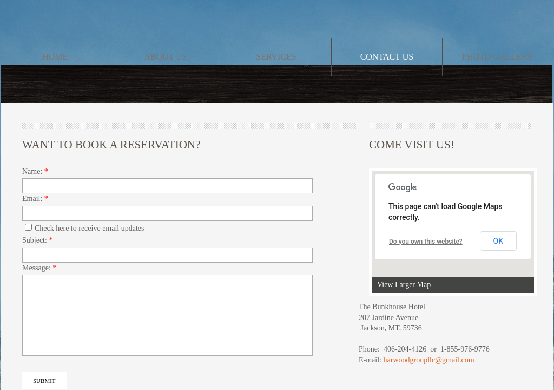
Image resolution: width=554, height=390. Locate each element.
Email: (35, 198)
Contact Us (386, 56)
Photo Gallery (497, 56)
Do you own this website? (426, 241)
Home (55, 56)
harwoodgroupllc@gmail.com (429, 360)
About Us (165, 56)
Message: (39, 268)
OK (498, 241)
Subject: (37, 240)
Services (276, 56)
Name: (35, 171)
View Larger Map (404, 285)
